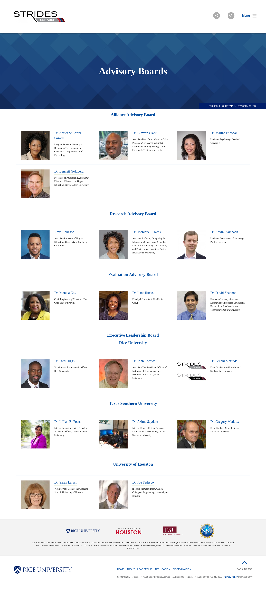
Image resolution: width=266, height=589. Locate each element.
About (131, 569)
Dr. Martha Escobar (223, 133)
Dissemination (182, 569)
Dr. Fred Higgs (64, 361)
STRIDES (213, 106)
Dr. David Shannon (223, 293)
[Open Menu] (247, 15)
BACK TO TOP (244, 569)
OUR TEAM (227, 106)
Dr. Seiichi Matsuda (223, 361)
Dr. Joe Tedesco (143, 482)
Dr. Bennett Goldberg (68, 171)
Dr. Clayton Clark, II (146, 133)
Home (120, 569)
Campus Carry (245, 577)
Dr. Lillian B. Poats (67, 421)
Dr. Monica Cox (65, 293)
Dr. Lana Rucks (143, 293)
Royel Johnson (64, 232)
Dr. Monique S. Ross (146, 232)
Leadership (144, 569)
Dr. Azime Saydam (145, 421)
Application (162, 569)
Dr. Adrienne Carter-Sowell (68, 135)
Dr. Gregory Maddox (224, 421)
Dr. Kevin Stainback (224, 232)
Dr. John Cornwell (144, 361)
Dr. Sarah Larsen (65, 482)
